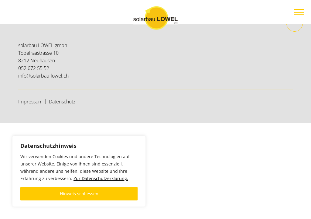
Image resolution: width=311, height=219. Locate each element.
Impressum (30, 102)
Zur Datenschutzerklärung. (100, 178)
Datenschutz (62, 102)
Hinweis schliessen (79, 193)
